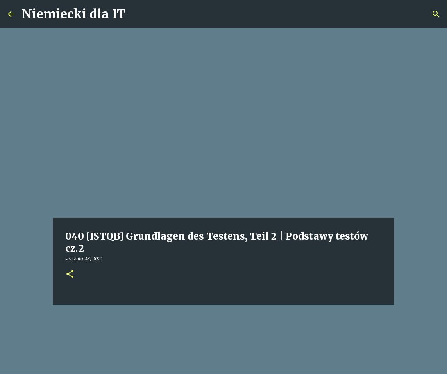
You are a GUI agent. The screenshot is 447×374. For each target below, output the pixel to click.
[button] (70, 274)
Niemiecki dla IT (74, 14)
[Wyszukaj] (436, 14)
